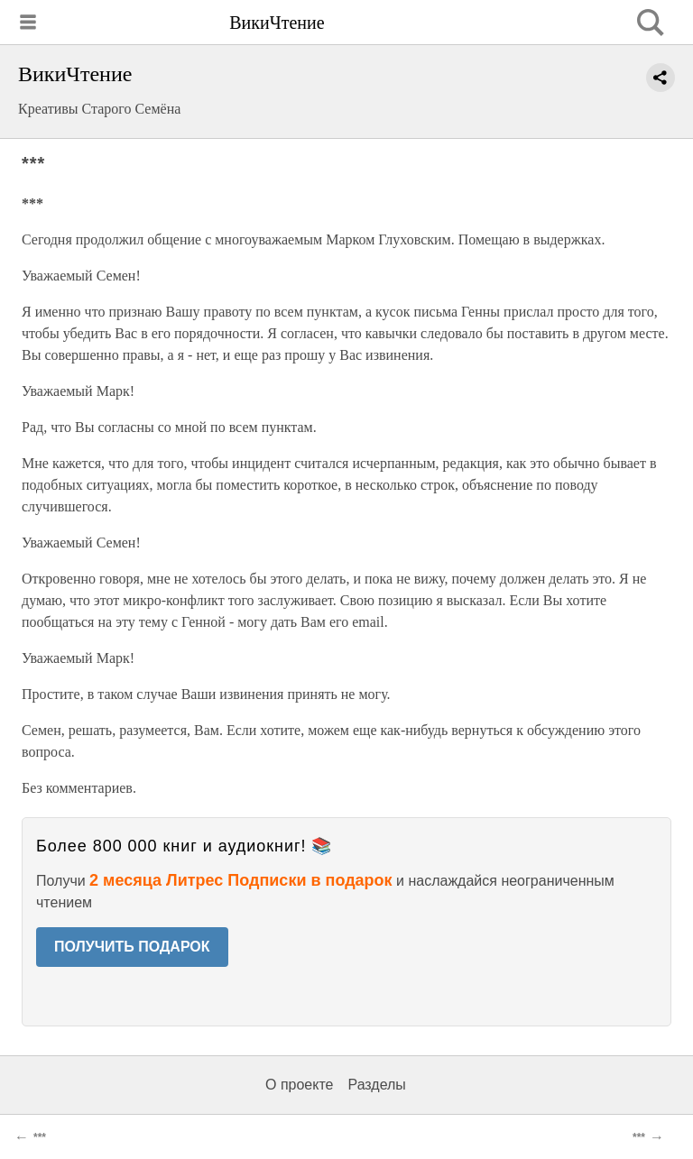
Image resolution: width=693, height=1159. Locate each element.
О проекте (299, 1084)
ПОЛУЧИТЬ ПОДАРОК (132, 946)
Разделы (376, 1084)
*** (39, 1137)
